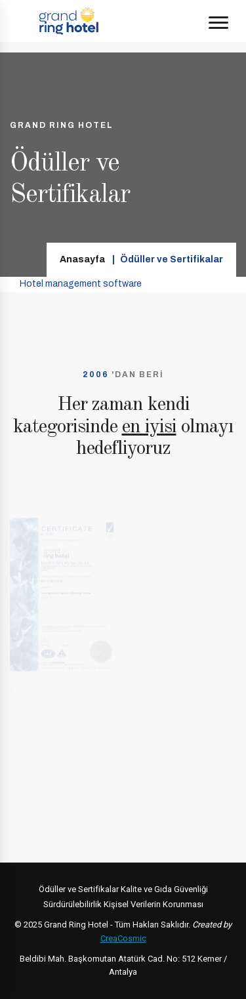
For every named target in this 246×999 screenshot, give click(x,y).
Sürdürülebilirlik (72, 904)
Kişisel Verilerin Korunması (153, 904)
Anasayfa (82, 259)
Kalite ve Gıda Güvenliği (164, 889)
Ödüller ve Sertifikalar (79, 889)
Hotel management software (81, 284)
